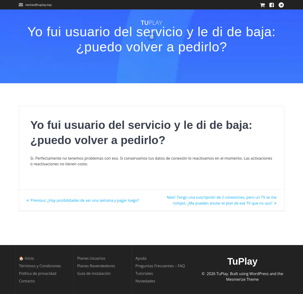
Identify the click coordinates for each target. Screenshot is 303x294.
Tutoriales (144, 273)
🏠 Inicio (26, 258)
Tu (151, 23)
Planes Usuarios (91, 258)
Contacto (27, 281)
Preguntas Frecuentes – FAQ (160, 265)
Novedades (145, 281)
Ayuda (141, 258)
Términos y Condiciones (40, 265)
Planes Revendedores (96, 265)
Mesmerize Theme (242, 279)
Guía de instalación (94, 273)
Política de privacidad (37, 273)
